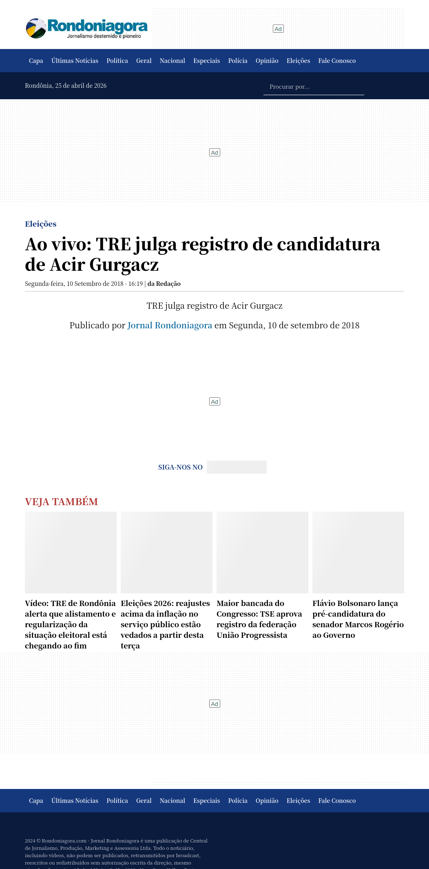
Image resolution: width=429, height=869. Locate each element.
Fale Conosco (337, 60)
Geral (144, 60)
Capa (36, 60)
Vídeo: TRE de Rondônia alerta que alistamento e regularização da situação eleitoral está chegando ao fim (70, 624)
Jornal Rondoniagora (170, 325)
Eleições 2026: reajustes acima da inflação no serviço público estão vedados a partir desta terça (165, 624)
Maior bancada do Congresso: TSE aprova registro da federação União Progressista (259, 618)
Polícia (238, 60)
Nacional (172, 60)
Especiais (206, 60)
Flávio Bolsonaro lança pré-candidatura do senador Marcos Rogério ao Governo (358, 618)
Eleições (298, 60)
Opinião (267, 60)
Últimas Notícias (74, 60)
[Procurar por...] (313, 85)
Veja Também (61, 501)
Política (117, 60)
